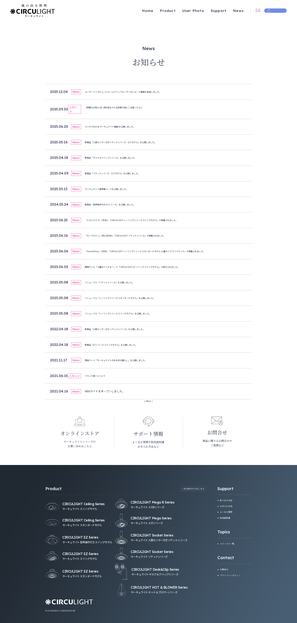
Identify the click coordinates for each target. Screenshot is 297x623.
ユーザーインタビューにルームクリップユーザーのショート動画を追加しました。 (134, 92)
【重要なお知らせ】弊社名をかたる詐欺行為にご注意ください (122, 107)
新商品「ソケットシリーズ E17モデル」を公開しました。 (120, 173)
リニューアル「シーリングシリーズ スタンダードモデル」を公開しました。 (130, 298)
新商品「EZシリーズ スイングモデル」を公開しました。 (119, 345)
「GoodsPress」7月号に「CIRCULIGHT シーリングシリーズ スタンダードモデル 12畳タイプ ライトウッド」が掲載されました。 (162, 251)
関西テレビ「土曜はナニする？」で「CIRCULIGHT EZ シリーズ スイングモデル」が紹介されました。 (145, 267)
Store (275, 10)
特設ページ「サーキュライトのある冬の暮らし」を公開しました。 (125, 360)
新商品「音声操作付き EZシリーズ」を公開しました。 (117, 204)
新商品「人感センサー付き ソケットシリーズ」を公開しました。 (124, 329)
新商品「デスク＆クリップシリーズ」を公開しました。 (118, 157)
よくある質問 (228, 512)
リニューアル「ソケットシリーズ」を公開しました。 (117, 282)
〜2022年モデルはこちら (190, 489)
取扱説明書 (226, 517)
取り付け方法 (228, 500)
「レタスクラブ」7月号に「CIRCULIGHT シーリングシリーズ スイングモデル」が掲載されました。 (144, 220)
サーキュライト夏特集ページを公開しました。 (113, 189)
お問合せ (225, 569)
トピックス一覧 (229, 543)
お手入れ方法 (228, 506)
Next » (150, 401)
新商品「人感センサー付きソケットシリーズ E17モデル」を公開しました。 (131, 142)
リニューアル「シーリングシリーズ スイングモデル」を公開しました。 (128, 313)
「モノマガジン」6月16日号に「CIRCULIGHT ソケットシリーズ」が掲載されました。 (136, 235)
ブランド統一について (98, 376)
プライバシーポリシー (233, 575)
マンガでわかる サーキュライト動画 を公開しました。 (117, 126)
